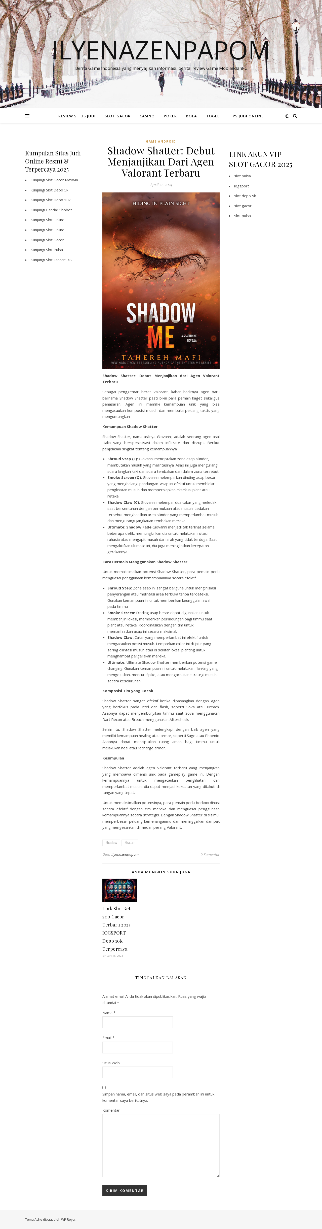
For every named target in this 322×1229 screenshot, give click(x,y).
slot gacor (243, 205)
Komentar (111, 1110)
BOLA (191, 115)
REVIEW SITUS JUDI (77, 115)
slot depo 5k (245, 195)
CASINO (147, 115)
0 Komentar (210, 854)
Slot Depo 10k (58, 199)
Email (108, 1037)
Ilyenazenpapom (161, 49)
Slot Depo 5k (57, 189)
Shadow (111, 843)
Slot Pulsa (54, 249)
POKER (170, 115)
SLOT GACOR (118, 115)
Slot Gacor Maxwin (62, 179)
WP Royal (68, 1219)
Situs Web (111, 1062)
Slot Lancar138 (59, 259)
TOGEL (213, 115)
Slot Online (55, 219)
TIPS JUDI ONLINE (246, 115)
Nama (108, 1012)
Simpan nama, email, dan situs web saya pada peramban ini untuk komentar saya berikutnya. (158, 1097)
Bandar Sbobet (59, 209)
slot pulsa (242, 175)
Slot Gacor (55, 239)
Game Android (161, 141)
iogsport (241, 185)
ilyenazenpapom (125, 854)
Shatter (130, 843)
